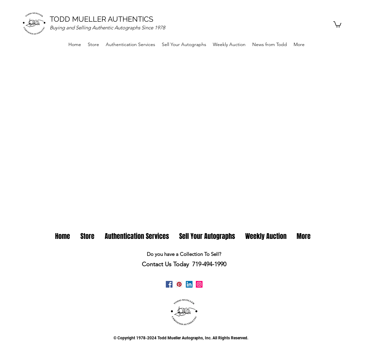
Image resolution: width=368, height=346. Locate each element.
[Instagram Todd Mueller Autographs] (199, 284)
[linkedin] (189, 284)
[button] (337, 24)
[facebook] (169, 284)
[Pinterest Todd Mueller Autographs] (179, 284)
